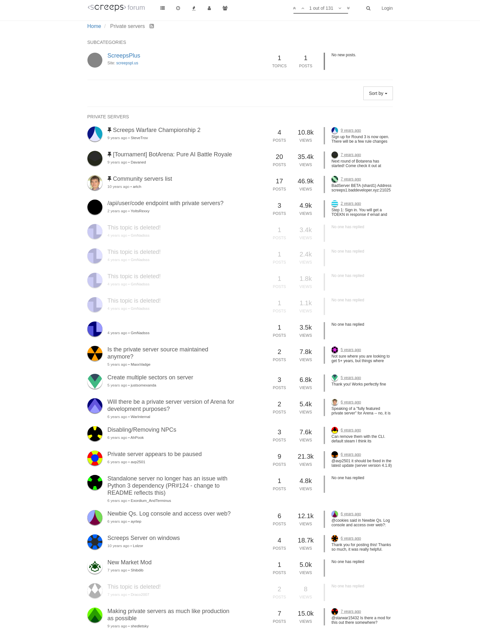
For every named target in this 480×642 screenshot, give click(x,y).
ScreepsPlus (124, 55)
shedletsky (140, 626)
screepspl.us (127, 63)
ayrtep (136, 521)
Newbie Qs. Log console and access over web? (169, 513)
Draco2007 (140, 594)
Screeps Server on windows (144, 538)
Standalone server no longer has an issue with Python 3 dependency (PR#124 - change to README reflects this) (167, 485)
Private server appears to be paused (155, 454)
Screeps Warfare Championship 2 (157, 130)
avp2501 (138, 462)
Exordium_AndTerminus (151, 500)
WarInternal (140, 416)
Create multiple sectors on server (150, 377)
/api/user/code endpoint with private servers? (166, 203)
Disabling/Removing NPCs (142, 429)
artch (137, 186)
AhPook (137, 437)
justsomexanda (143, 385)
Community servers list (142, 179)
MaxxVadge (140, 364)
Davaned (138, 162)
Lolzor (138, 546)
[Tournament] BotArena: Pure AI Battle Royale (172, 154)
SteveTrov (139, 138)
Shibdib (137, 570)
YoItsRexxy (140, 211)
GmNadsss (140, 235)
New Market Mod (130, 562)
